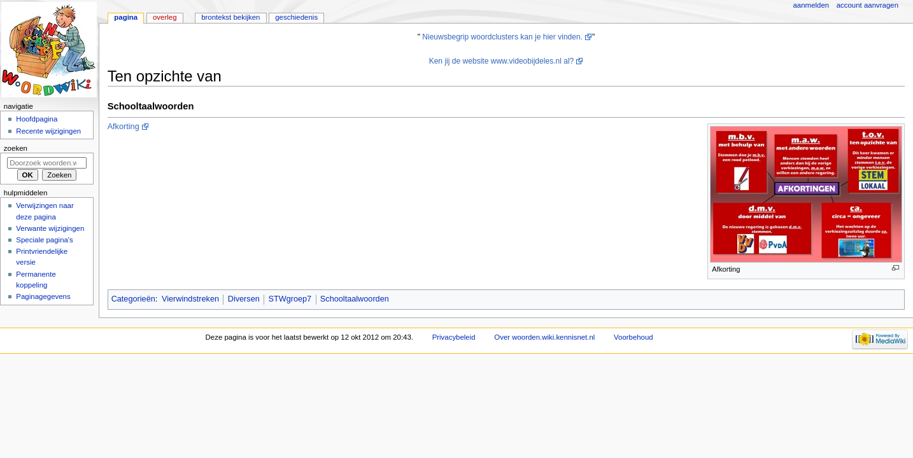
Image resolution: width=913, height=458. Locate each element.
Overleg (165, 17)
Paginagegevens (43, 296)
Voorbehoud (633, 337)
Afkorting (123, 126)
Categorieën (133, 299)
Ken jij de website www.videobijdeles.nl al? (501, 61)
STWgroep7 (289, 299)
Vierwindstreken (190, 299)
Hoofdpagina (36, 119)
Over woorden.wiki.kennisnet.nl (544, 337)
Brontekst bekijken (230, 17)
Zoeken (15, 148)
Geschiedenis (296, 17)
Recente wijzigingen (48, 131)
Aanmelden (811, 5)
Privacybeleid (454, 337)
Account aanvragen (867, 5)
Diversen (244, 299)
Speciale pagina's (44, 240)
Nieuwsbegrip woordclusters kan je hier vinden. (502, 36)
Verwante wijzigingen (50, 228)
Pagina (126, 17)
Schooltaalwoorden (354, 299)
